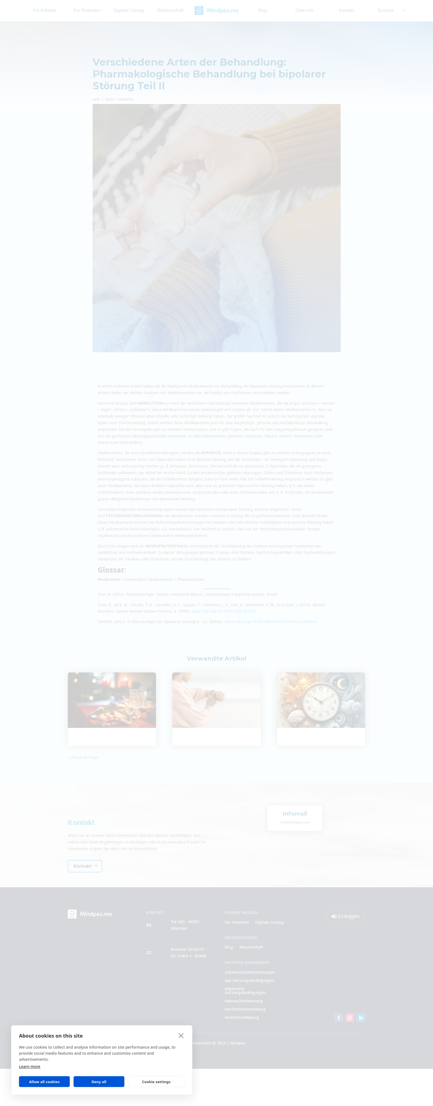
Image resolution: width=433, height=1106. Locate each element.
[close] (181, 1035)
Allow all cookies (44, 1081)
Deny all (99, 1081)
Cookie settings (156, 1081)
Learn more (29, 1066)
